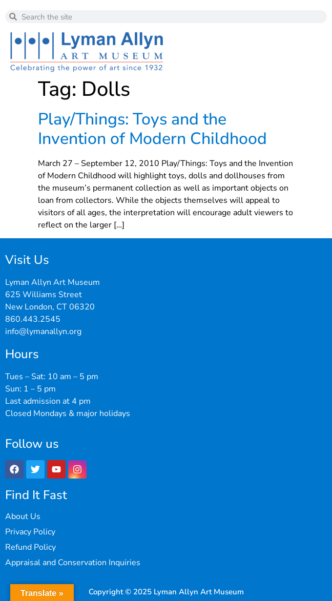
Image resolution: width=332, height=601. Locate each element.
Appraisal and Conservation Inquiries (72, 562)
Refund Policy (30, 547)
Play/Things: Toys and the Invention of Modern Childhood (152, 129)
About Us (22, 516)
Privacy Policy (30, 532)
